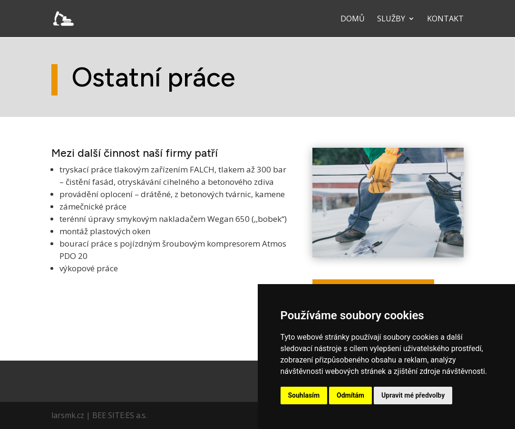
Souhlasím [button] (304, 395)
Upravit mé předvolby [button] (413, 395)
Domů (352, 19)
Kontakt (445, 19)
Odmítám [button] (350, 395)
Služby (391, 19)
